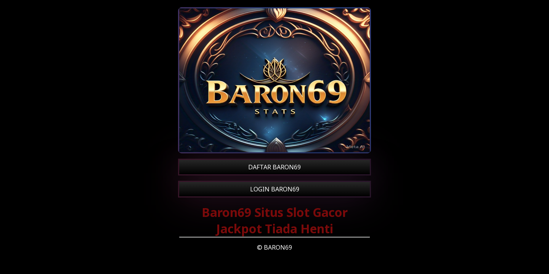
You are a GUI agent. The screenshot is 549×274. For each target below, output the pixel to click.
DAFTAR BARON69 (274, 167)
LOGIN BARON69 (274, 189)
